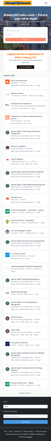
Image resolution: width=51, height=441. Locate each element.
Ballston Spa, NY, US (32, 233)
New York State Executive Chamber (21, 319)
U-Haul (13, 294)
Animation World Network (18, 256)
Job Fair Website (25, 67)
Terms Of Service (41, 431)
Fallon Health (15, 223)
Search (25, 39)
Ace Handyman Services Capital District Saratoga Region (28, 106)
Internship (31, 256)
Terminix (13, 345)
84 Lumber (14, 233)
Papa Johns (14, 200)
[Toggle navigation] (46, 3)
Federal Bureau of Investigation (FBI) (22, 136)
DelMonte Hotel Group (17, 269)
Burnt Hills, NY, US (24, 108)
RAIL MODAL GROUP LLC (18, 149)
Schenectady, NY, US (17, 258)
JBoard (29, 437)
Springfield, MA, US (33, 223)
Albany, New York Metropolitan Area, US (22, 85)
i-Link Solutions (15, 96)
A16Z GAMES (14, 83)
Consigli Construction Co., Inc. (20, 161)
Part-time (27, 121)
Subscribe (25, 422)
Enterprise (14, 212)
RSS (5, 431)
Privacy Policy (28, 431)
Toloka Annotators (16, 121)
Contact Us (18, 431)
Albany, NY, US (33, 96)
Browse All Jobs (25, 393)
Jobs (10, 431)
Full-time (22, 83)
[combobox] (25, 406)
